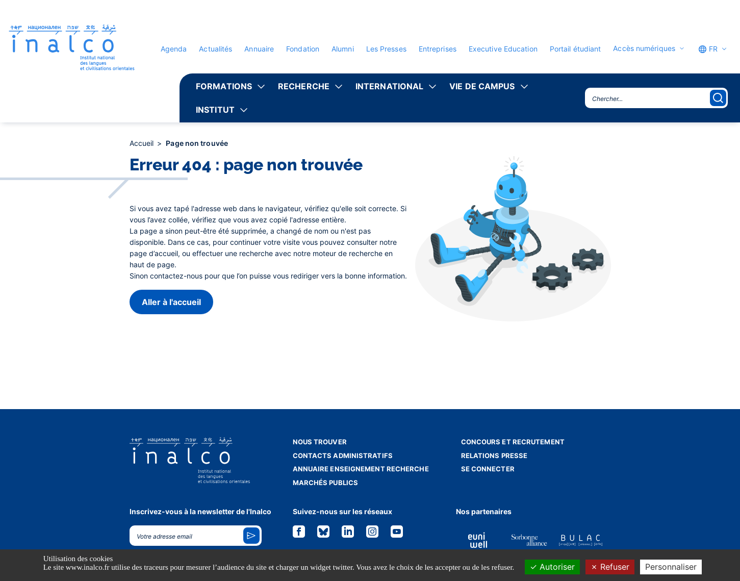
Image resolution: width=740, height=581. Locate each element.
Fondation (302, 48)
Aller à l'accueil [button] (171, 302)
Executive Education (503, 48)
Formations (224, 86)
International (389, 86)
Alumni (342, 48)
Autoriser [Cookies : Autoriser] (552, 567)
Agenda (174, 48)
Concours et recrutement (513, 442)
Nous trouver (320, 442)
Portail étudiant (575, 48)
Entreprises (437, 48)
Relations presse (494, 455)
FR (708, 49)
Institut (215, 110)
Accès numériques (644, 48)
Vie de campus (482, 86)
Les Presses (386, 48)
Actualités (215, 48)
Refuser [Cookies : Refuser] (610, 567)
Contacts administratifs (343, 455)
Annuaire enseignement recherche (361, 469)
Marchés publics (326, 482)
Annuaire (259, 48)
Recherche (303, 86)
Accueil (143, 143)
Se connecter (488, 469)
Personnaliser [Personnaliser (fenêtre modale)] (671, 567)
